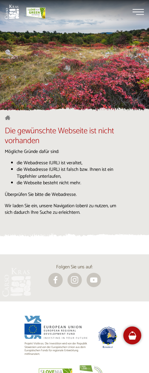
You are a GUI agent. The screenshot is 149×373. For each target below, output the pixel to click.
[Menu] (138, 12)
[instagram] (74, 280)
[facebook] (55, 280)
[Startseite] (12, 12)
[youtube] (94, 280)
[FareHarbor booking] (132, 335)
